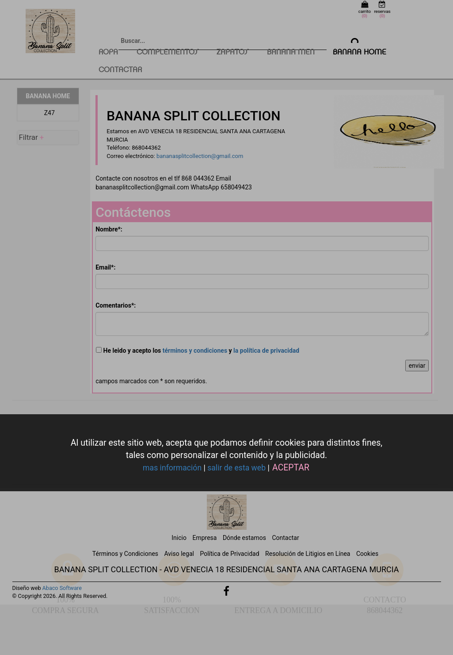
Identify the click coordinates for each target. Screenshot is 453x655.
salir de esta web (236, 467)
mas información (172, 467)
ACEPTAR (290, 467)
